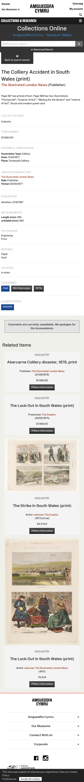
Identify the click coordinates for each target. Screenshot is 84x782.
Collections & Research (18, 21)
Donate (6, 3)
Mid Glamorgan (21, 288)
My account (76, 8)
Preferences (9, 779)
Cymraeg (78, 3)
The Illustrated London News (24, 85)
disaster (7, 306)
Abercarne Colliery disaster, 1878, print (42, 362)
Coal (5, 288)
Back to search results (17, 58)
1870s (39, 288)
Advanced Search (42, 49)
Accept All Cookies (30, 779)
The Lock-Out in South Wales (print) (42, 405)
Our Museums (11, 9)
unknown (38, 514)
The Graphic (49, 414)
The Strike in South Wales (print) (42, 505)
